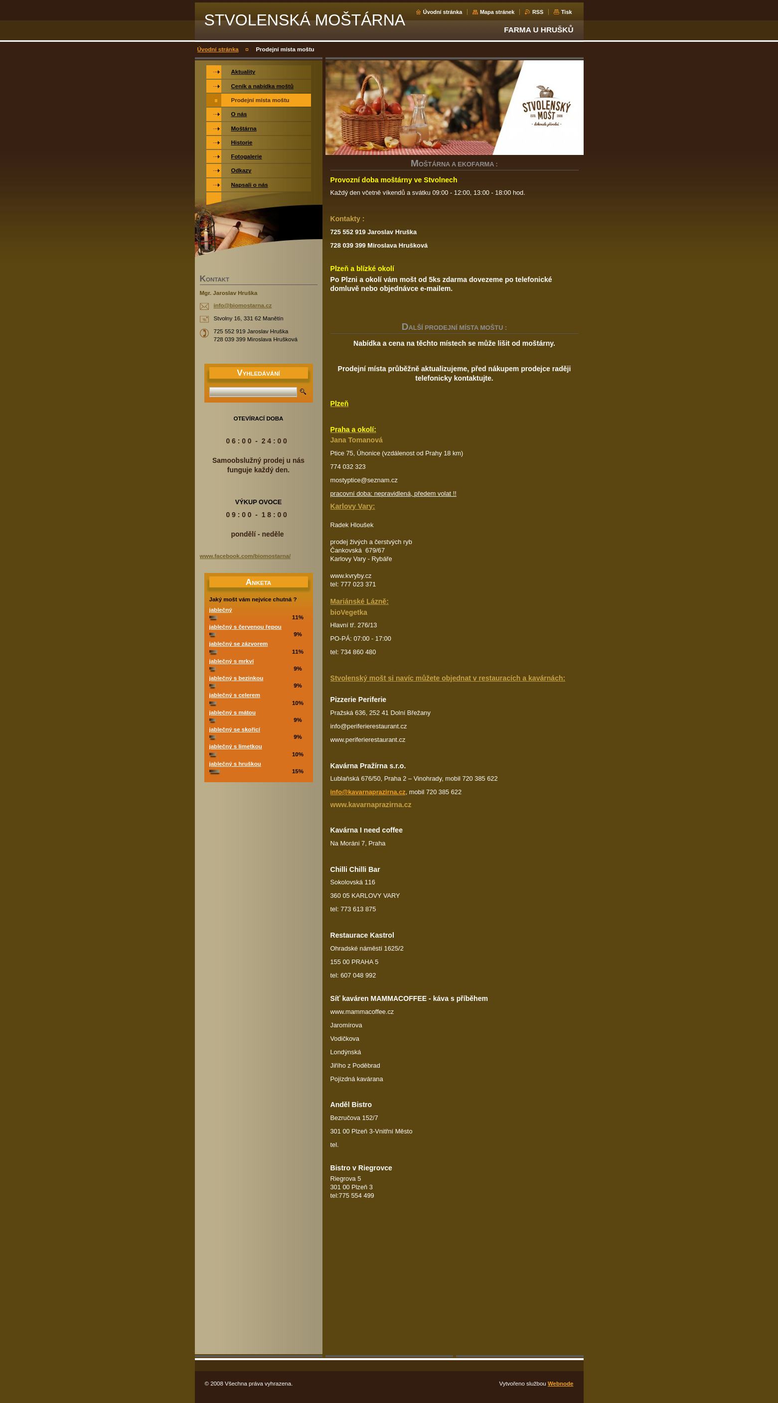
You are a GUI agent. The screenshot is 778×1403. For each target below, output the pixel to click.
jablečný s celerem (234, 695)
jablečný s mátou (232, 712)
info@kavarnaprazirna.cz (368, 792)
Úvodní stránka (443, 12)
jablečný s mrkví (231, 661)
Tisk (566, 12)
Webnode (561, 1384)
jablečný (220, 610)
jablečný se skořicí (234, 729)
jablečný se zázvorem (238, 644)
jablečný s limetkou (235, 746)
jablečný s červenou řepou (245, 627)
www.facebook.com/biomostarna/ (245, 556)
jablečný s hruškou (235, 764)
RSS (537, 12)
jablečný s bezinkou (236, 678)
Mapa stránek (497, 12)
